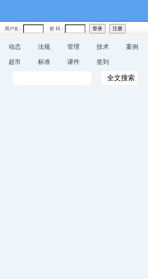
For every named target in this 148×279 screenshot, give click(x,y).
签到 (103, 62)
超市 (15, 62)
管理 (73, 46)
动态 (15, 46)
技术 (103, 46)
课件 (73, 62)
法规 (44, 46)
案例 (132, 46)
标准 (44, 62)
